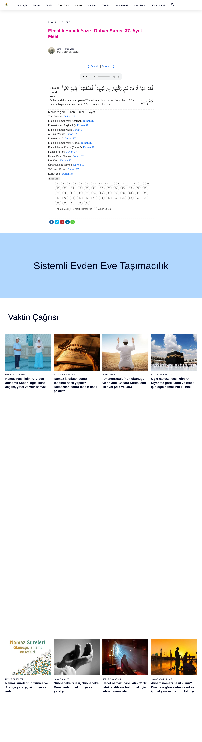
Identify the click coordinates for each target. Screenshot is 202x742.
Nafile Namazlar (111, 443)
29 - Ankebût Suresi (53, 669)
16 (58, 188)
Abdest (36, 5)
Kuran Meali (122, 5)
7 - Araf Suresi (20, 654)
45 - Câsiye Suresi (82, 654)
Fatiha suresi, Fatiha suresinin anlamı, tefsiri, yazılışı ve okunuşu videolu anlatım (125, 520)
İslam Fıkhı (139, 5)
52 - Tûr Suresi (80, 689)
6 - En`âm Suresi (22, 649)
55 (58, 202)
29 (58, 193)
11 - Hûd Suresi (21, 674)
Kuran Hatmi (158, 5)
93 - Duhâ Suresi (140, 704)
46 (87, 198)
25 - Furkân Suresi (52, 649)
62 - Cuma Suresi (111, 644)
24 (116, 188)
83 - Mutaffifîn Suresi (142, 654)
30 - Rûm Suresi (51, 674)
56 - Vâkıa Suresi (81, 709)
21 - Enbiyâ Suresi (52, 629)
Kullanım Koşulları (129, 737)
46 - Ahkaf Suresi (81, 659)
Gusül (49, 5)
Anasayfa (22, 5)
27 (138, 188)
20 (87, 188)
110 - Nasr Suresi (170, 694)
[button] (22, 5)
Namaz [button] (78, 5)
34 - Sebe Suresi (51, 694)
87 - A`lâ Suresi (140, 674)
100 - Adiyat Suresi (171, 644)
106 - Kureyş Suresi (171, 674)
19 (79, 188)
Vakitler (106, 5)
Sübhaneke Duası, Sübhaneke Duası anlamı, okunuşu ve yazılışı (76, 451)
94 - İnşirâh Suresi (141, 709)
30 (65, 193)
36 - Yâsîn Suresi (52, 704)
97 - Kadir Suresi (170, 629)
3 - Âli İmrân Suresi (23, 634)
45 (79, 198)
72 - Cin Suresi (109, 694)
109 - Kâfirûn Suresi (171, 689)
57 (72, 202)
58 (79, 202)
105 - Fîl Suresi (169, 669)
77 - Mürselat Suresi (142, 624)
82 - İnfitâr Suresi (141, 649)
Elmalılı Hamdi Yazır (59, 22)
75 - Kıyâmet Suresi (112, 709)
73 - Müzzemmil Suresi (113, 699)
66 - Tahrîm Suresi (111, 664)
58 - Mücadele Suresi (113, 624)
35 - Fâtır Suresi (51, 699)
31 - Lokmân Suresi (53, 679)
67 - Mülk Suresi (110, 669)
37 (116, 193)
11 (119, 183)
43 (65, 198)
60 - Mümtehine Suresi (113, 634)
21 (94, 188)
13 (133, 183)
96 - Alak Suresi (169, 624)
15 (148, 183)
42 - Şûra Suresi (81, 639)
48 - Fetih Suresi (81, 669)
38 (123, 193)
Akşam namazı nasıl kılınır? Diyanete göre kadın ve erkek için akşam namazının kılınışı (172, 451)
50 (116, 198)
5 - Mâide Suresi (21, 644)
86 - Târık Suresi (140, 669)
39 (130, 193)
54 (145, 198)
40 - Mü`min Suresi (82, 629)
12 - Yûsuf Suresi (22, 679)
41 (145, 193)
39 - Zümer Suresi (82, 624)
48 (101, 198)
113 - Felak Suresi (170, 709)
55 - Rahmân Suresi (83, 704)
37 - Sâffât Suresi (52, 709)
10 (112, 183)
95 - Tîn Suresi (139, 714)
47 (94, 198)
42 (58, 198)
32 (79, 193)
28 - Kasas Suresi (52, 664)
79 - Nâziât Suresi (141, 634)
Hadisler (92, 5)
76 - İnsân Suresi (111, 714)
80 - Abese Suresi (141, 639)
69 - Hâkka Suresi (111, 679)
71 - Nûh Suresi (110, 689)
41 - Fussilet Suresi (82, 634)
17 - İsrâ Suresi (21, 704)
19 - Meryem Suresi (23, 714)
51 (123, 198)
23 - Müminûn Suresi (53, 639)
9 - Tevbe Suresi (21, 664)
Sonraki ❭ (108, 66)
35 (101, 193)
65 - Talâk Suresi (111, 659)
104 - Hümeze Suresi (172, 664)
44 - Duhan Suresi (82, 649)
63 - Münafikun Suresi (113, 649)
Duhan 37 (69, 116)
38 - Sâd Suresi (51, 714)
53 (138, 198)
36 (109, 193)
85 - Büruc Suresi (140, 664)
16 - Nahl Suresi (21, 699)
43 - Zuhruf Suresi (82, 644)
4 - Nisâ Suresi (21, 639)
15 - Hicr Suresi (21, 694)
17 (65, 188)
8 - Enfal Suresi (21, 659)
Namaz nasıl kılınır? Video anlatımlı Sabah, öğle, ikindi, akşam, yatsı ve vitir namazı (26, 383)
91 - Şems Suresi (141, 694)
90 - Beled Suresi (141, 689)
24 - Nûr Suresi (51, 644)
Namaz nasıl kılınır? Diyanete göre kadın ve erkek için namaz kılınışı (75, 520)
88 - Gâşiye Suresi (141, 679)
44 (72, 198)
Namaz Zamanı (179, 737)
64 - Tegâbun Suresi (112, 654)
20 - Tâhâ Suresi (51, 624)
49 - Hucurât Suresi (82, 674)
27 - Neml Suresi (51, 659)
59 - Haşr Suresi (110, 629)
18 (72, 188)
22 (101, 188)
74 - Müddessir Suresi (113, 704)
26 (130, 188)
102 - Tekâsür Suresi (171, 654)
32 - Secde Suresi (52, 684)
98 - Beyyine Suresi (171, 634)
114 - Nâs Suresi (170, 714)
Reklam (143, 737)
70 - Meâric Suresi (111, 684)
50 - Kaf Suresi (80, 679)
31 (72, 193)
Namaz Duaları (62, 443)
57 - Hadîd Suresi (82, 714)
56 (65, 202)
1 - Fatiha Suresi (22, 624)
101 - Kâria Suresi (170, 649)
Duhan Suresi (104, 209)
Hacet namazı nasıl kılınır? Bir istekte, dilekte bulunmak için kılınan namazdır (124, 451)
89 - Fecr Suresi (140, 684)
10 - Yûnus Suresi (22, 669)
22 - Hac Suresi (51, 634)
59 (87, 202)
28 (145, 188)
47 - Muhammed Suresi (84, 664)
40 (138, 193)
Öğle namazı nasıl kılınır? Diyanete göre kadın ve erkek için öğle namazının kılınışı (172, 383)
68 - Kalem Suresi (111, 674)
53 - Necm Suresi (82, 694)
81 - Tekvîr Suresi (141, 644)
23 (109, 188)
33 (87, 193)
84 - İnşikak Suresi (141, 659)
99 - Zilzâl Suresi (170, 639)
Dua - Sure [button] (63, 5)
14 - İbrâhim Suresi (23, 689)
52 (130, 198)
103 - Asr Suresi (169, 659)
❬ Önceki (93, 66)
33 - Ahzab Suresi (52, 689)
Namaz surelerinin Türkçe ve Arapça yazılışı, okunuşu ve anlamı (26, 451)
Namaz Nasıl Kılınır (15, 375)
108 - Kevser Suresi (171, 684)
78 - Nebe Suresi (140, 629)
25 (123, 188)
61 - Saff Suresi (110, 639)
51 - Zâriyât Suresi (82, 684)
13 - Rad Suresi (21, 684)
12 (126, 183)
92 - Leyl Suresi (140, 699)
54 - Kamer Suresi (82, 699)
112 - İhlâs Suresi (170, 704)
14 (141, 183)
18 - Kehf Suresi (21, 709)
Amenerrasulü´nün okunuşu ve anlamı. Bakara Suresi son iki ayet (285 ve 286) (124, 383)
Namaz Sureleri (111, 375)
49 (109, 198)
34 (94, 193)
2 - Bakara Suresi (22, 629)
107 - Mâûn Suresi (170, 679)
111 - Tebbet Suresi (171, 699)
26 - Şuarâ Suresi (52, 654)
